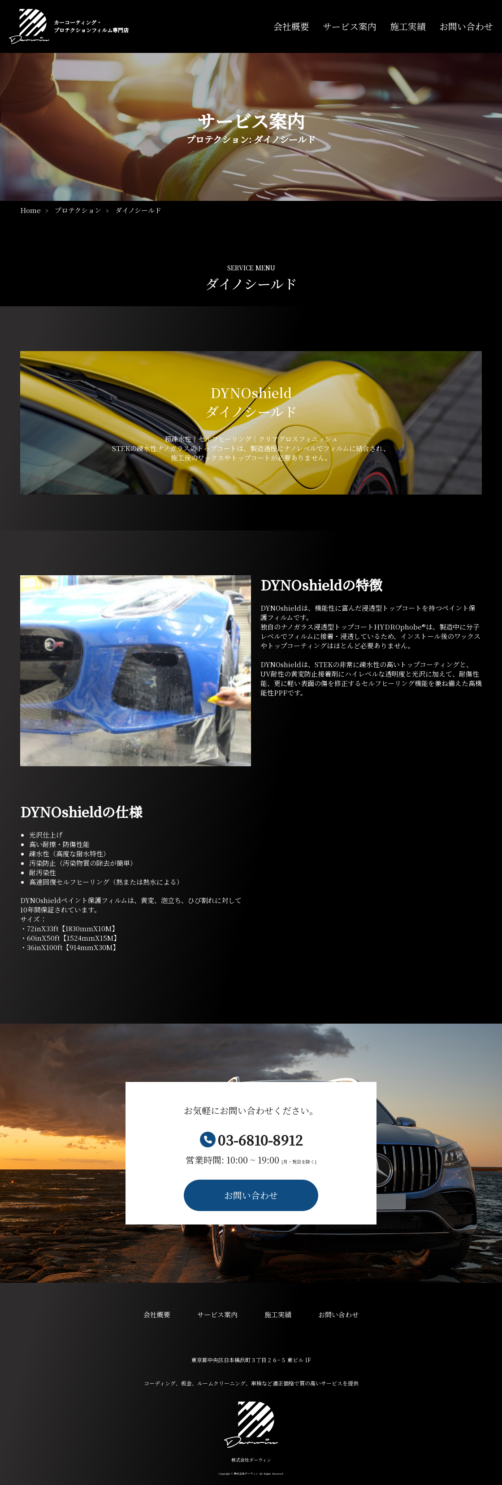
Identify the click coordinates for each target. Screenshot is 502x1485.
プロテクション (78, 210)
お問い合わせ (466, 26)
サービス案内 (349, 26)
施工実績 (408, 26)
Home (30, 210)
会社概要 (291, 26)
